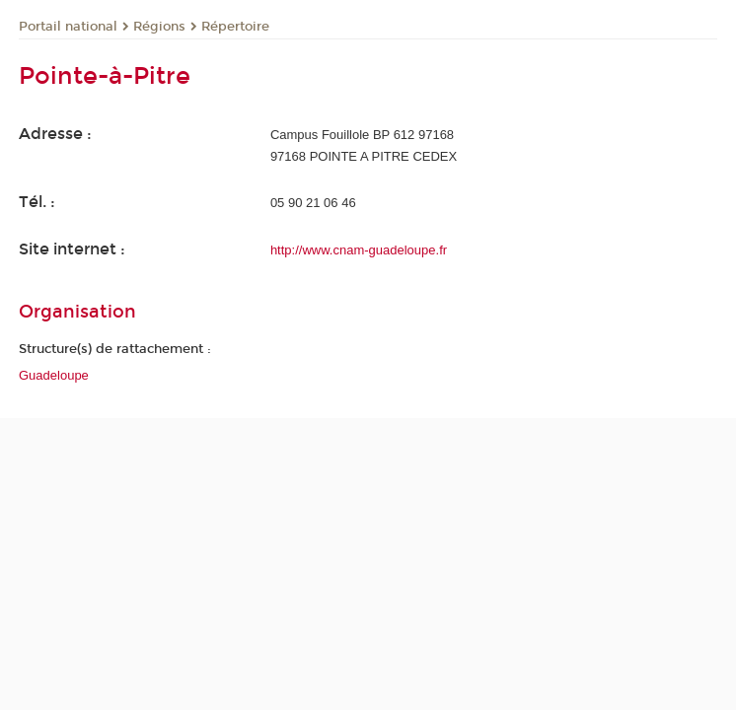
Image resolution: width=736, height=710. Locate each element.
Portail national (68, 27)
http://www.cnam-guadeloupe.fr (358, 250)
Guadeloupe (54, 375)
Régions (159, 27)
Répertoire (235, 27)
